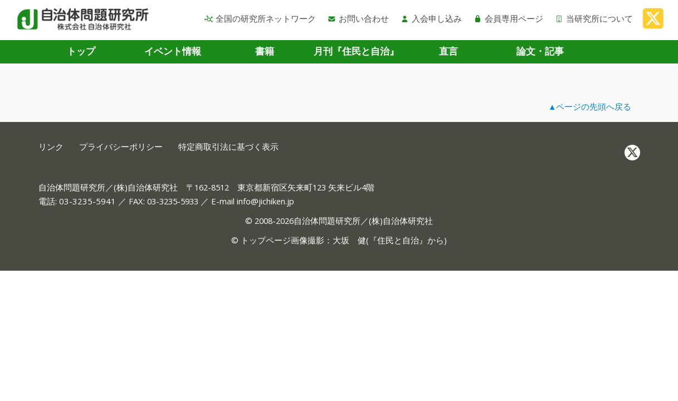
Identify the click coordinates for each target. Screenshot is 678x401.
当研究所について (594, 18)
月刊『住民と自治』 (356, 51)
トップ (81, 51)
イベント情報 (172, 51)
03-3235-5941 (87, 201)
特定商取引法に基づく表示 (228, 147)
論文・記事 (540, 51)
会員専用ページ (508, 18)
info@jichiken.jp (265, 201)
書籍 (264, 51)
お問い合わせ (358, 18)
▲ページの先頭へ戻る (590, 106)
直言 (448, 51)
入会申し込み (431, 18)
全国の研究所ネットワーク (260, 18)
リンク (51, 147)
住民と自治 (398, 240)
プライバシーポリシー (121, 147)
